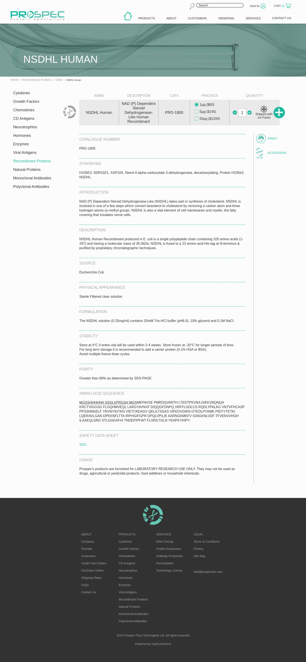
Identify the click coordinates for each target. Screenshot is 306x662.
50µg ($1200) (207, 118)
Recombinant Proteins (32, 161)
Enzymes (21, 144)
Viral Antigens (25, 152)
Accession (277, 152)
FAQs (85, 585)
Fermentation (165, 563)
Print (272, 138)
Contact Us (88, 592)
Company (87, 541)
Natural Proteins (27, 169)
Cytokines (21, 93)
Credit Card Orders (93, 563)
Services (163, 534)
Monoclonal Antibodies (32, 178)
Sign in (254, 6)
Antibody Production (169, 556)
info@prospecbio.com (208, 571)
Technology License (169, 570)
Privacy (198, 548)
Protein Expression (168, 548)
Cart (279, 5)
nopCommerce (161, 644)
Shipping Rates (91, 577)
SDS (82, 444)
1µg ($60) (204, 104)
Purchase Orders (92, 570)
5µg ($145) (205, 111)
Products (127, 534)
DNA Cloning (164, 541)
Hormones (22, 135)
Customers (88, 556)
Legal (198, 534)
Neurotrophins (25, 127)
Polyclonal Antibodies (31, 186)
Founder (86, 548)
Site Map (199, 556)
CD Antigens (23, 118)
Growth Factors (26, 101)
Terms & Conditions (206, 541)
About (86, 534)
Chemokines (23, 110)
